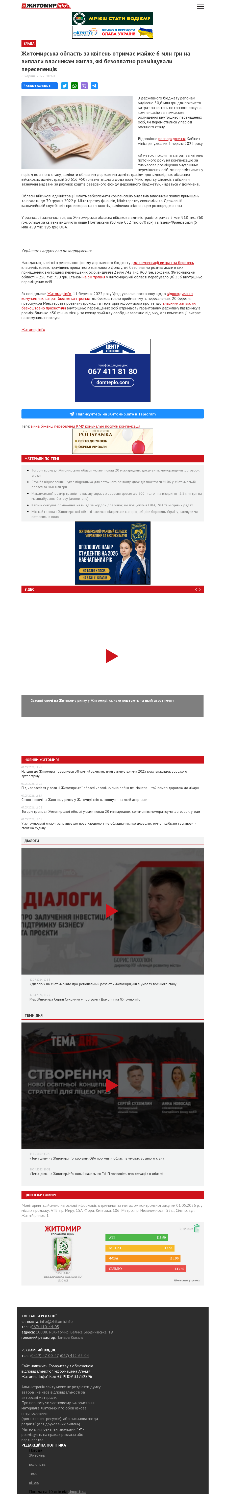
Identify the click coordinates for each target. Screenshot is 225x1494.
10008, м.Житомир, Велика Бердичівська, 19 (74, 1331)
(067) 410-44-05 (44, 1326)
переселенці (64, 426)
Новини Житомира (41, 759)
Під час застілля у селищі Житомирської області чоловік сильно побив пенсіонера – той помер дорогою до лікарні (110, 787)
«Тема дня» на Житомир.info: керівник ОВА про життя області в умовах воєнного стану (97, 1158)
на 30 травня (94, 276)
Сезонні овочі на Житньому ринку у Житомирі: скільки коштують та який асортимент (85, 799)
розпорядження (172, 138)
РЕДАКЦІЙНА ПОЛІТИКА (43, 1445)
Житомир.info (59, 293)
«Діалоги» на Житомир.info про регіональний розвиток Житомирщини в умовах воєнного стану (103, 984)
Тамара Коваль (70, 1337)
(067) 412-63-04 (74, 1355)
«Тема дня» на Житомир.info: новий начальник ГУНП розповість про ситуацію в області (96, 1173)
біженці (47, 426)
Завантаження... (38, 85)
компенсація (129, 426)
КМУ (80, 426)
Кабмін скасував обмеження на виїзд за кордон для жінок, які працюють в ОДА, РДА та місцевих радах (112, 505)
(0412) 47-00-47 (44, 1355)
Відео (29, 589)
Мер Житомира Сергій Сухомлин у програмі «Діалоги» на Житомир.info (85, 999)
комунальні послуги (101, 426)
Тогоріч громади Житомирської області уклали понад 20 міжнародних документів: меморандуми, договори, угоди (110, 811)
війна (35, 426)
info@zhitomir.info (56, 1321)
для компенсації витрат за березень (162, 262)
